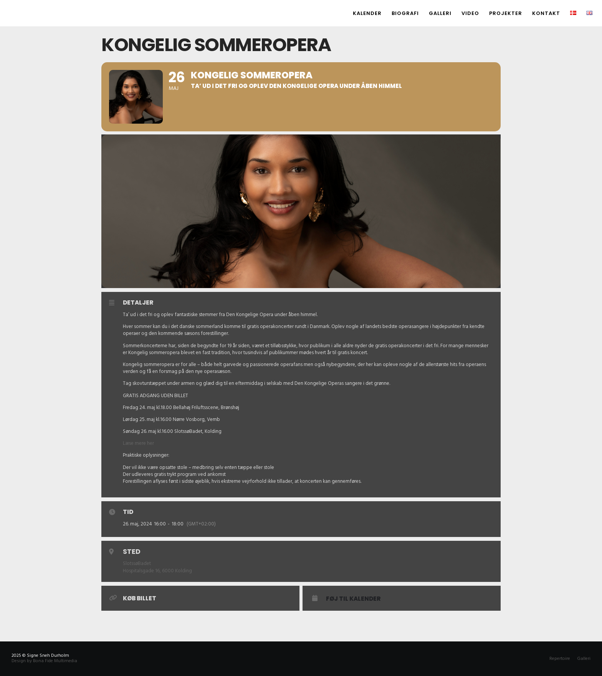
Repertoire (559, 658)
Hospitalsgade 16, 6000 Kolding (157, 570)
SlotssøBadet (137, 563)
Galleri (583, 658)
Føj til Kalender (353, 598)
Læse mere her (138, 443)
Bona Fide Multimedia (55, 660)
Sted (132, 551)
